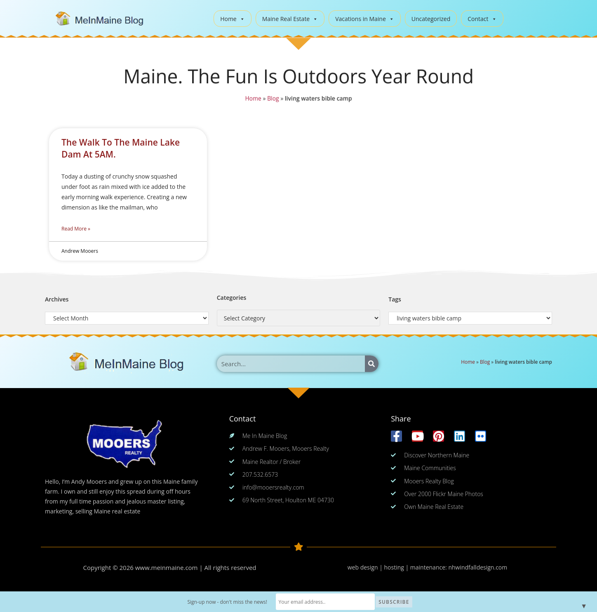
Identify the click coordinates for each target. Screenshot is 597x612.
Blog (272, 99)
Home (232, 19)
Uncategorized (430, 19)
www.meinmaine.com (166, 567)
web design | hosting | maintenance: (398, 567)
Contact (482, 19)
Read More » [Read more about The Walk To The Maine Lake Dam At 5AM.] (75, 228)
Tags (394, 299)
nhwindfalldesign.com (477, 567)
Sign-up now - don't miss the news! (227, 601)
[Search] (371, 363)
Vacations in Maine (364, 19)
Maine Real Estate (290, 19)
